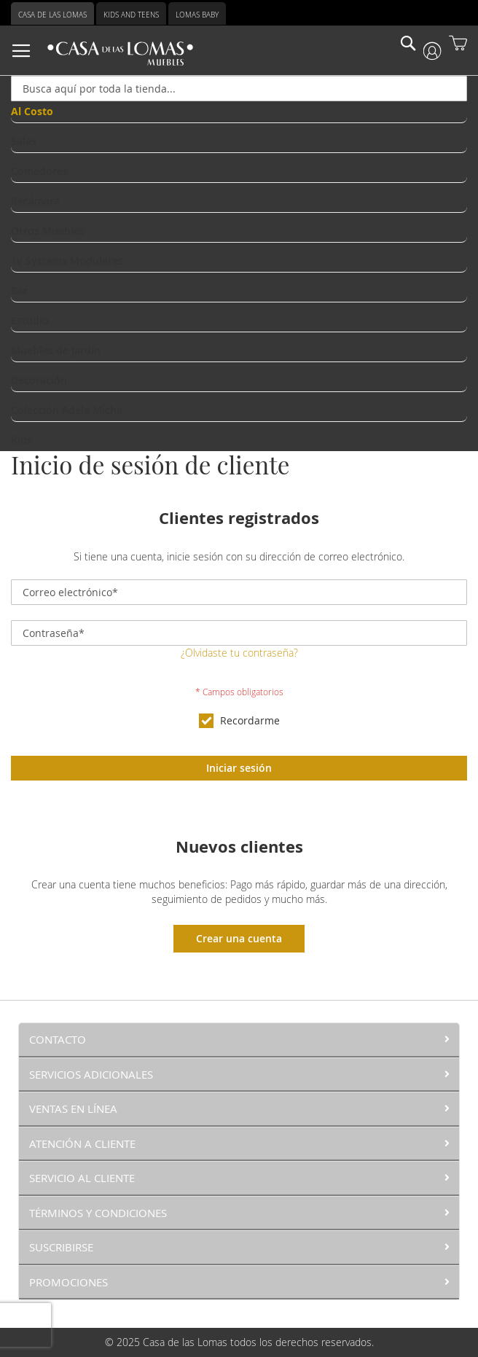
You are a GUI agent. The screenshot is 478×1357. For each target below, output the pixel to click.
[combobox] (239, 88)
